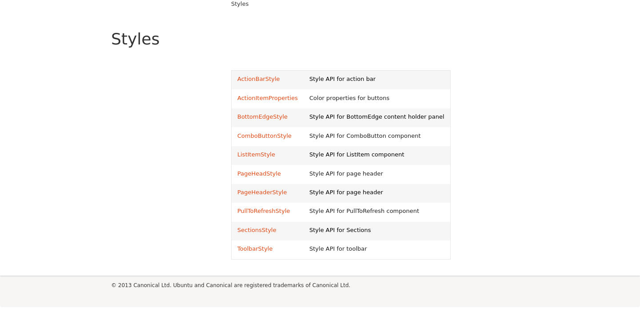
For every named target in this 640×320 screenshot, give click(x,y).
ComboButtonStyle (264, 135)
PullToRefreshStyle (263, 211)
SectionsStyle (256, 230)
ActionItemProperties (267, 98)
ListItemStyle (256, 154)
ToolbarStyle (254, 248)
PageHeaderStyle (262, 192)
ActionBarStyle (258, 79)
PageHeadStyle (259, 173)
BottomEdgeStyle (262, 116)
